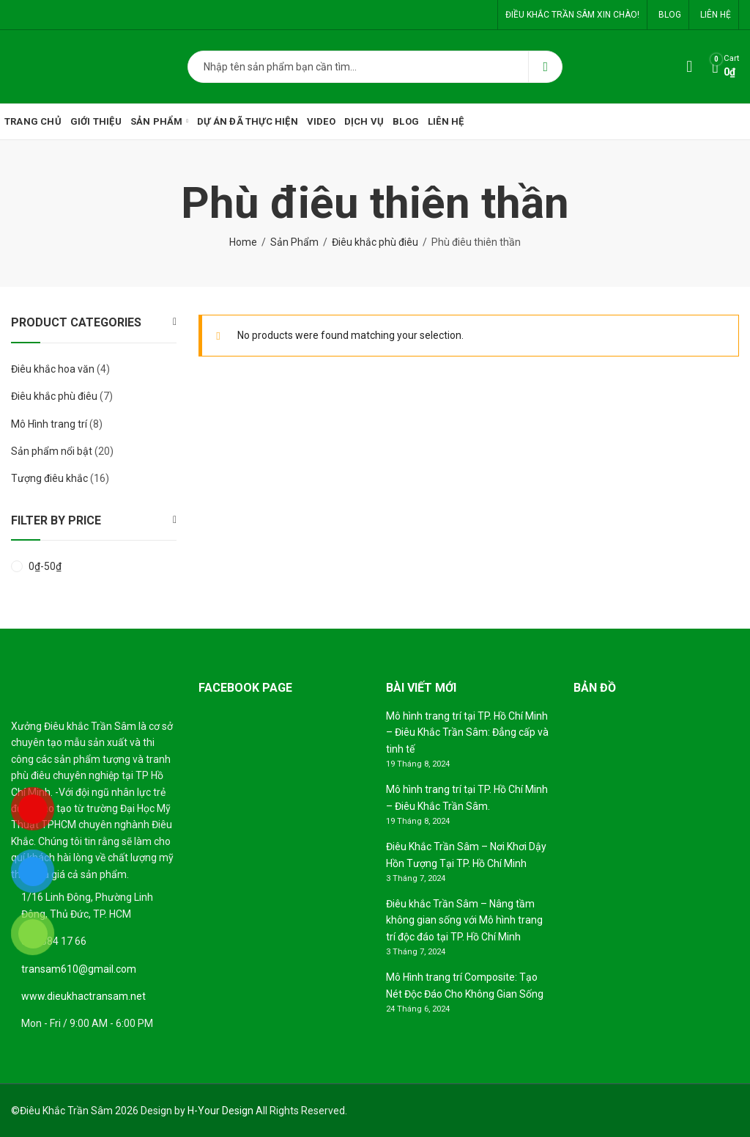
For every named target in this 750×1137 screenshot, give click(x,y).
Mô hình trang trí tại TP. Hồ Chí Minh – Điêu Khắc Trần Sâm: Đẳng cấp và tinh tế (467, 732)
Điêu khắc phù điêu (375, 242)
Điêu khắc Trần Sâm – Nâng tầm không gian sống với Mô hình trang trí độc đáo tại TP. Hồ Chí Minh (464, 920)
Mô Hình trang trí (49, 424)
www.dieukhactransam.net (83, 996)
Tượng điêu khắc (49, 478)
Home (243, 242)
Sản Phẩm (294, 242)
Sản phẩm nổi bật (51, 451)
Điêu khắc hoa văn (52, 369)
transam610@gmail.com (78, 969)
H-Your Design (220, 1110)
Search (545, 67)
